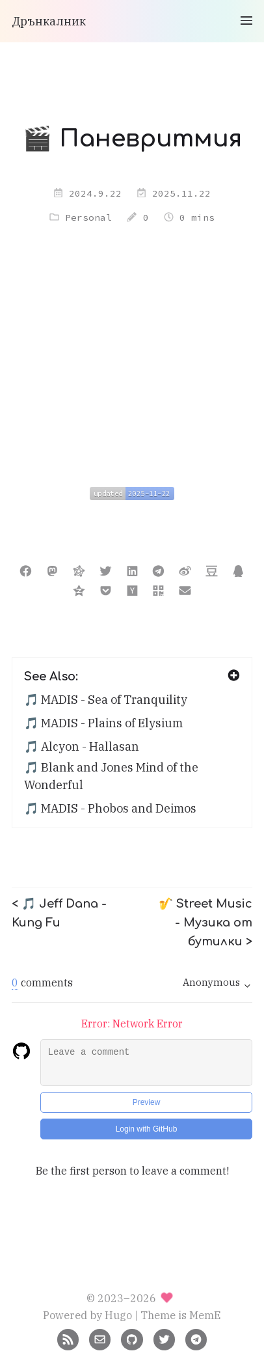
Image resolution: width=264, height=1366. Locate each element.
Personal (88, 217)
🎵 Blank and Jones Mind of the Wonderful (111, 776)
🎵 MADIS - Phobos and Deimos (110, 808)
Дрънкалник (49, 21)
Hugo (118, 1315)
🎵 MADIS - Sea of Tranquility (105, 699)
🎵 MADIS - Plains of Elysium (103, 723)
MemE (205, 1315)
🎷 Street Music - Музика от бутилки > (205, 922)
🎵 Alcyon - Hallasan (81, 746)
